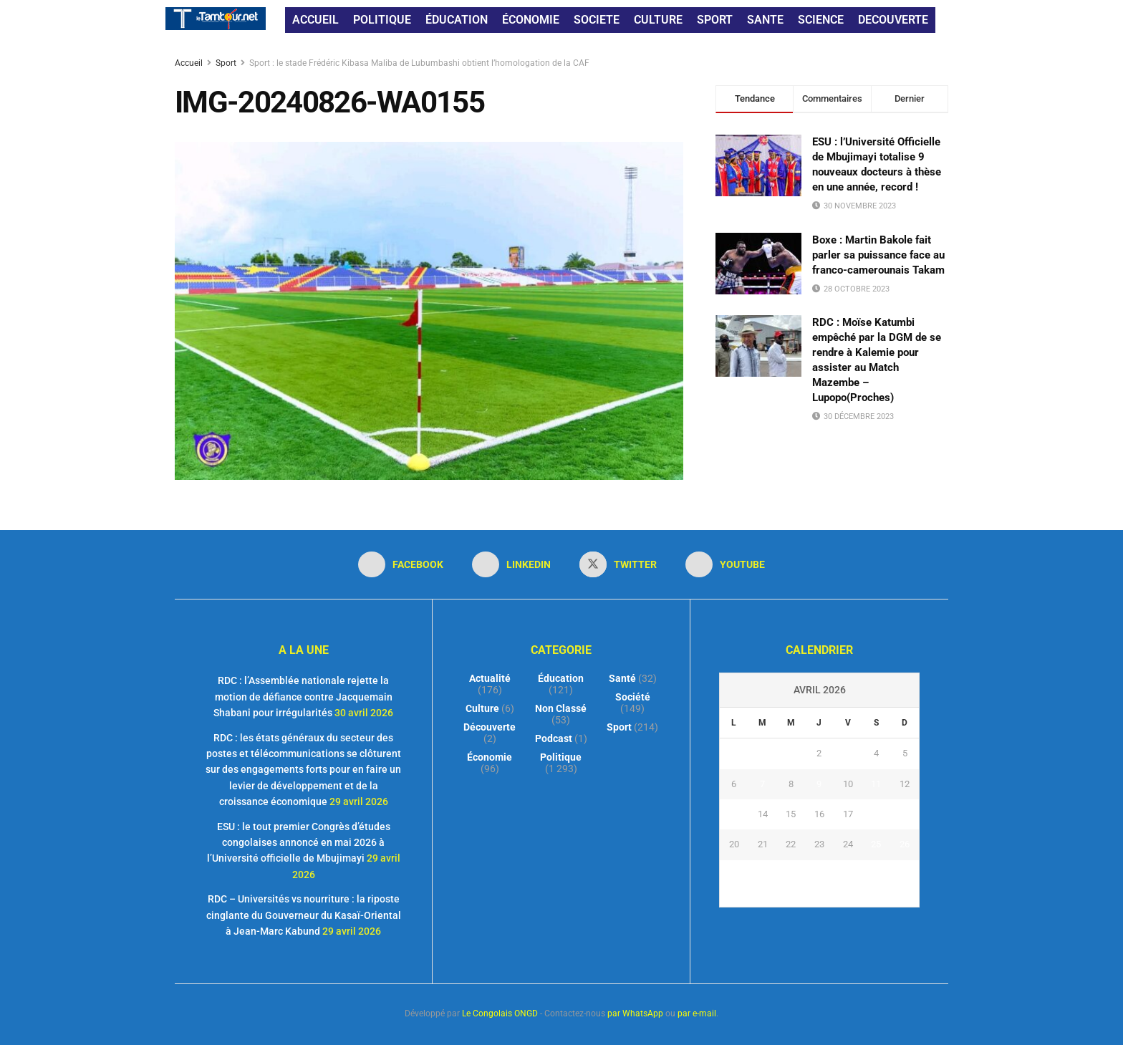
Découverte (489, 727)
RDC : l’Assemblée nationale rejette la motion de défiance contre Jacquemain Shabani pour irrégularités (302, 696)
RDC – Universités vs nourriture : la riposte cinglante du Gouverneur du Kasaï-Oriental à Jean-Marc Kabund (303, 915)
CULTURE (658, 20)
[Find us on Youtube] (725, 564)
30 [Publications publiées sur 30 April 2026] (819, 875)
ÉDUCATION (456, 20)
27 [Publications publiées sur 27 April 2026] (734, 875)
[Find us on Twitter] (618, 564)
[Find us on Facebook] (400, 564)
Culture (482, 708)
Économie (489, 757)
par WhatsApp (635, 1013)
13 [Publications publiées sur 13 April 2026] (734, 814)
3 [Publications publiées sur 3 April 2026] (847, 753)
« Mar (815, 898)
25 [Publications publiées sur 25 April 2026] (876, 844)
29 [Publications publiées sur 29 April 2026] (791, 875)
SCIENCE (821, 20)
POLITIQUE (382, 20)
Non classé (561, 708)
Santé (622, 678)
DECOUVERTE (893, 20)
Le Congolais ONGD (500, 1013)
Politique (561, 757)
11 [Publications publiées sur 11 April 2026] (876, 784)
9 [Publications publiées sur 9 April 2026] (818, 784)
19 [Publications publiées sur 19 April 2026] (905, 814)
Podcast (553, 738)
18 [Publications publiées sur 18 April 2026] (876, 814)
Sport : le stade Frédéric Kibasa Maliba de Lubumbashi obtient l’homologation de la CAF (419, 63)
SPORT (715, 20)
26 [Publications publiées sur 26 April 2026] (905, 844)
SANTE (765, 20)
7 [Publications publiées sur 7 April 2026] (762, 784)
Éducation (561, 678)
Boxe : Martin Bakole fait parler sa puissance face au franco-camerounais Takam (878, 254)
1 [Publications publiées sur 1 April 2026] (791, 753)
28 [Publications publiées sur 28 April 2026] (763, 875)
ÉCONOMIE (530, 20)
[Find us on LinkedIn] (511, 564)
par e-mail (697, 1013)
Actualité (490, 678)
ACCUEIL (315, 20)
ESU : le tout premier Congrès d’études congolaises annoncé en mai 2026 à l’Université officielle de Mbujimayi (298, 843)
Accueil (190, 63)
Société (632, 697)
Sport (226, 63)
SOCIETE (597, 20)
